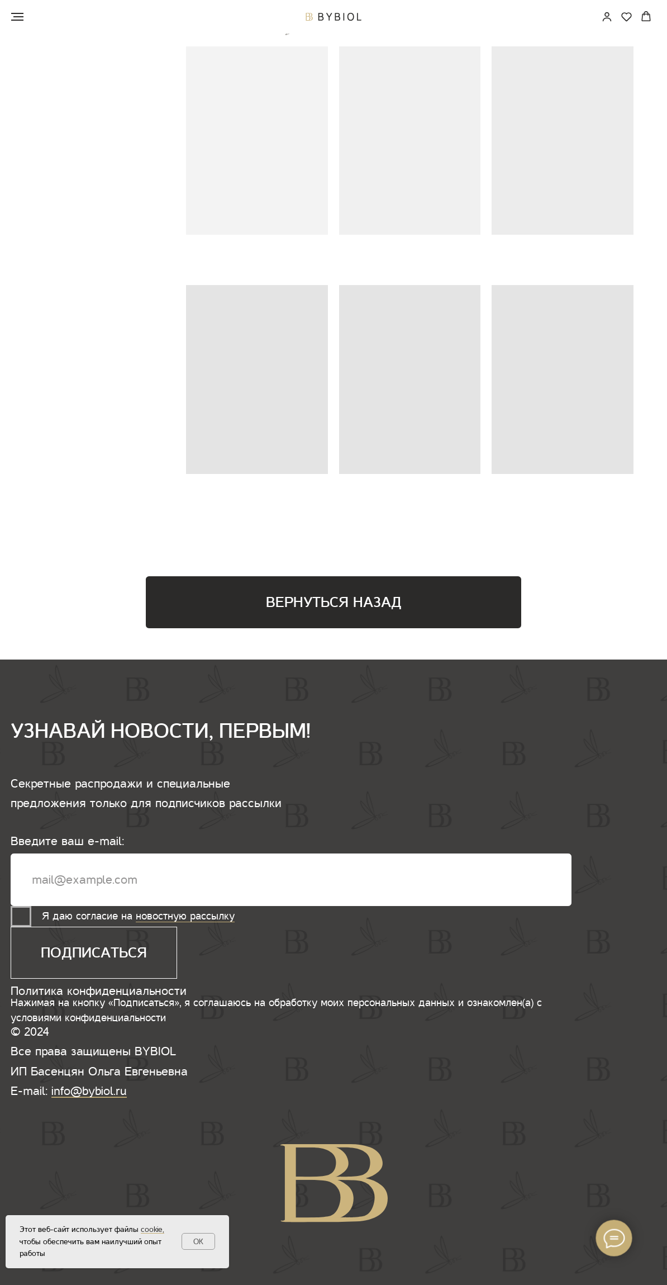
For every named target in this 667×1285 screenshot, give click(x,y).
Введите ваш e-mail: (67, 841)
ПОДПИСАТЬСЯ (94, 952)
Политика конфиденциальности (99, 991)
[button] (626, 16)
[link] (607, 16)
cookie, (152, 1229)
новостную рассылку (185, 916)
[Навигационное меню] (17, 17)
